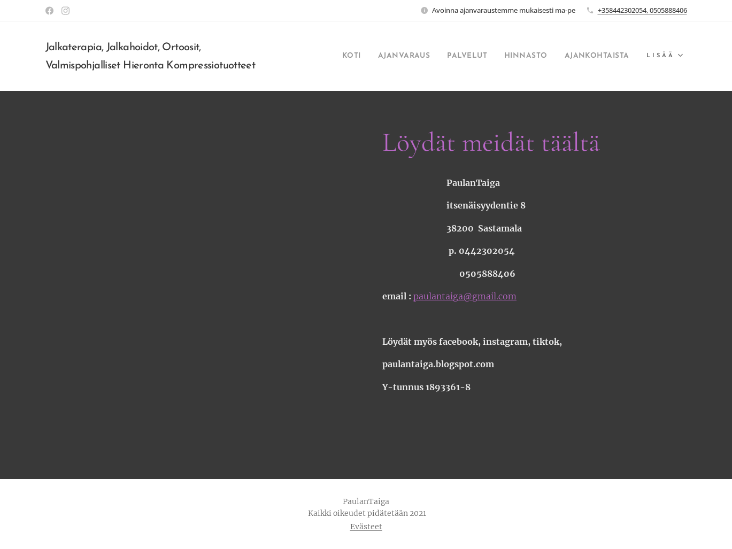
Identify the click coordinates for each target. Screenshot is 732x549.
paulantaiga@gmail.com (465, 296)
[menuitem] (320, 56)
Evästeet (366, 526)
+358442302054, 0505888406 (642, 10)
